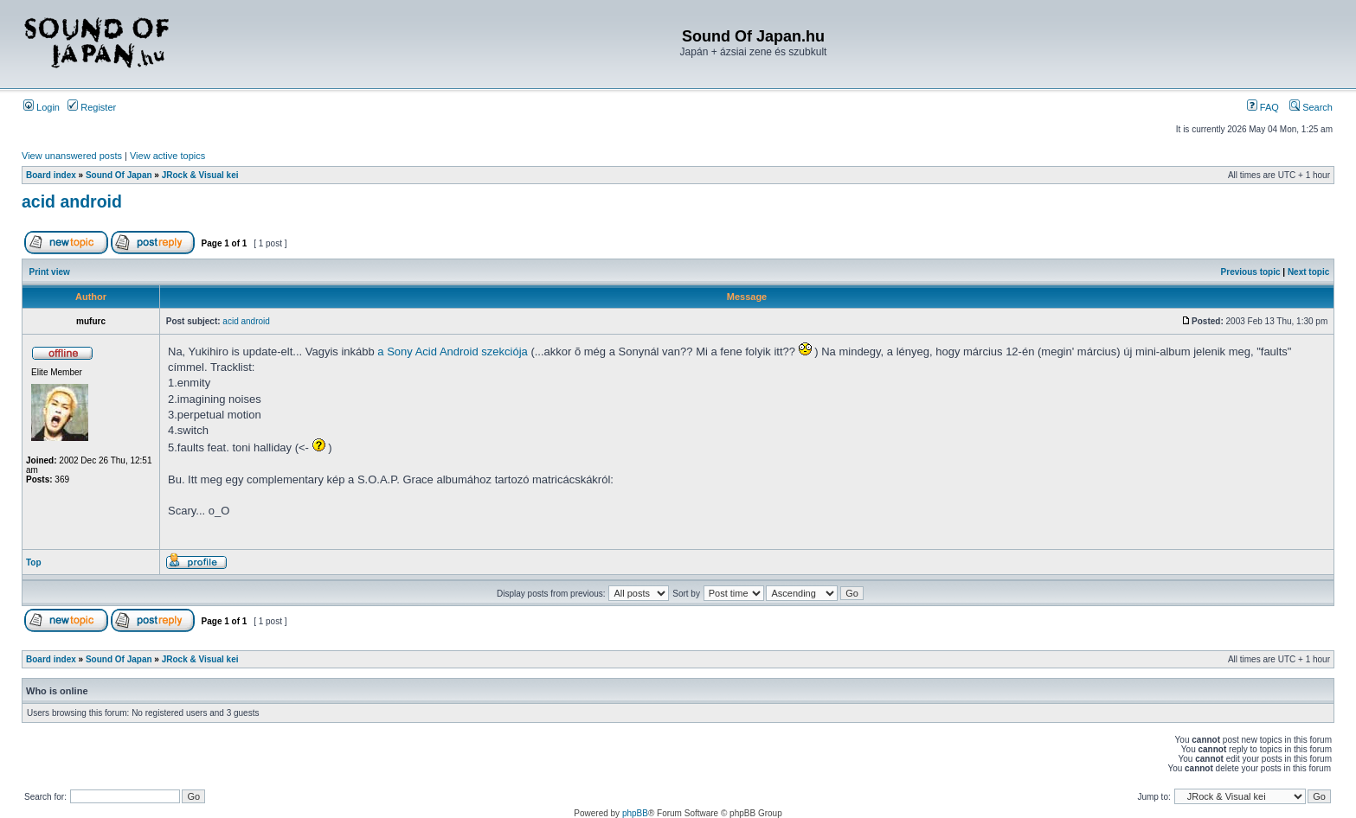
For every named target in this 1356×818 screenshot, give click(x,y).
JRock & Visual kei (200, 175)
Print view (49, 272)
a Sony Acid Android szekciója (452, 351)
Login (41, 107)
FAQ (1263, 107)
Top (34, 562)
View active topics (167, 155)
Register (91, 107)
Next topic (1308, 272)
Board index (51, 175)
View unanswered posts (72, 155)
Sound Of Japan (119, 175)
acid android (72, 201)
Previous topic (1251, 272)
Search (1311, 107)
